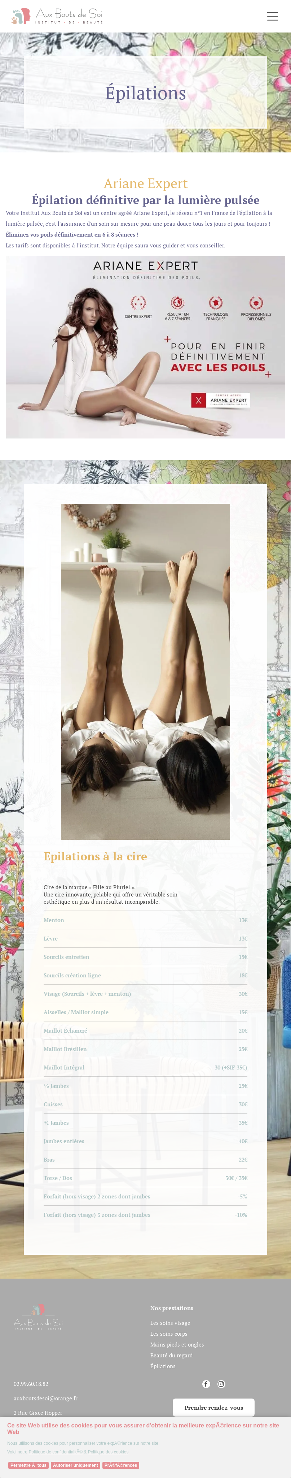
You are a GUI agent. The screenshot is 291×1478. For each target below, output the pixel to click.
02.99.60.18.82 (31, 1383)
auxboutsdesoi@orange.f (44, 1398)
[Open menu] (272, 16)
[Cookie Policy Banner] (145, 1447)
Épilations (163, 1366)
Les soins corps (169, 1333)
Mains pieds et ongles (177, 1344)
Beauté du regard (171, 1355)
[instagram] (221, 1385)
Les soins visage (170, 1322)
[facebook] (206, 1385)
